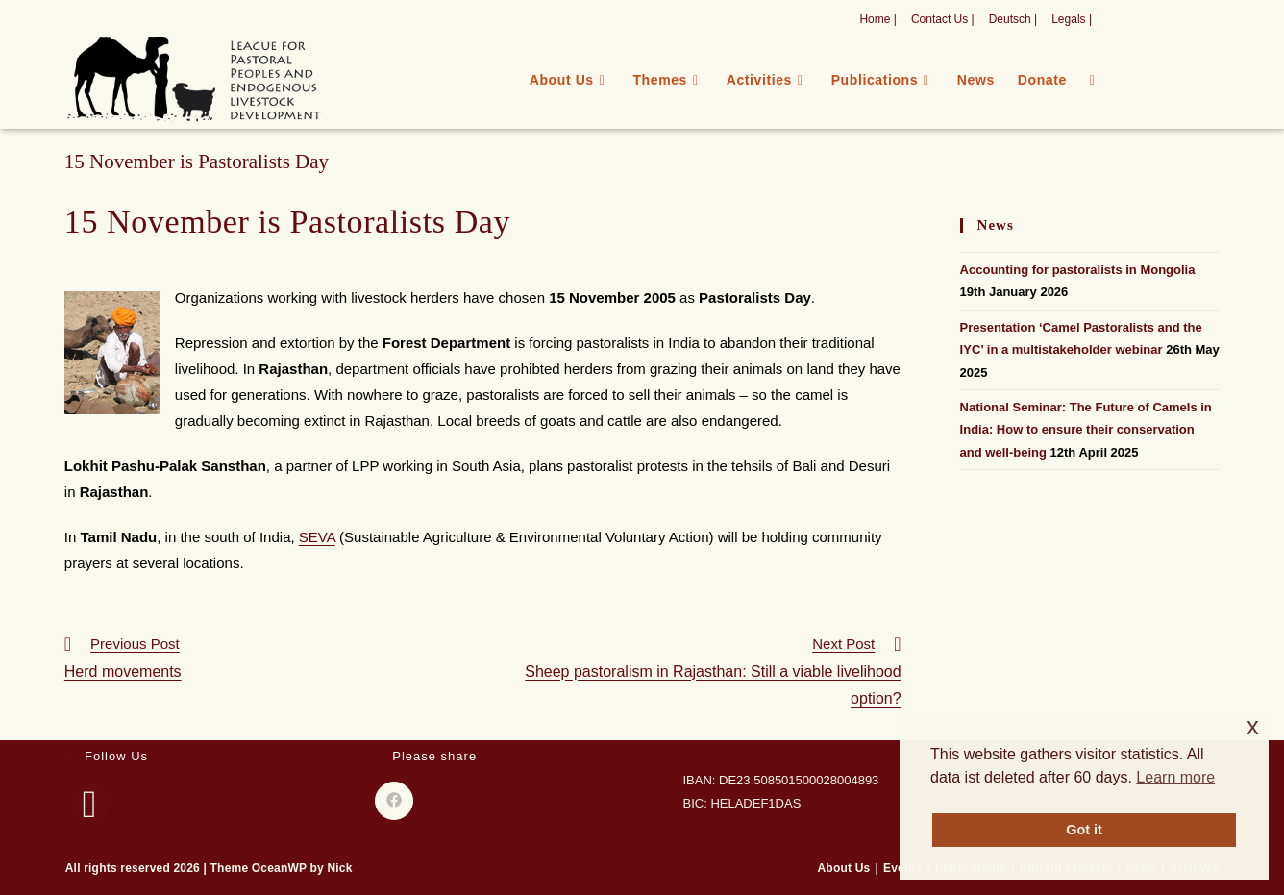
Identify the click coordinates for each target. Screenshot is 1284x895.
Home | (877, 19)
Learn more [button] (1175, 777)
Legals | (1071, 19)
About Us (844, 868)
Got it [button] (1084, 829)
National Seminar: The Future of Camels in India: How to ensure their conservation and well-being (1086, 430)
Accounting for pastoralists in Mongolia (1078, 269)
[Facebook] (89, 803)
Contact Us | (943, 19)
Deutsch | (1013, 19)
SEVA (317, 537)
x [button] (1253, 726)
